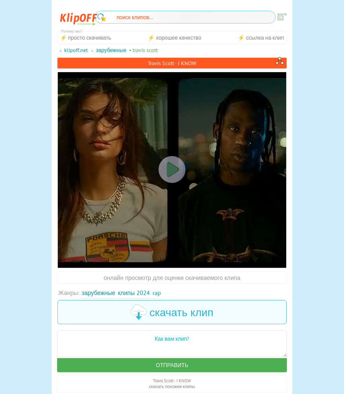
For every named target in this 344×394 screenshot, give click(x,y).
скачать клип (172, 312)
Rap (157, 293)
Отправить (172, 365)
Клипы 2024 (134, 293)
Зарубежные (98, 293)
